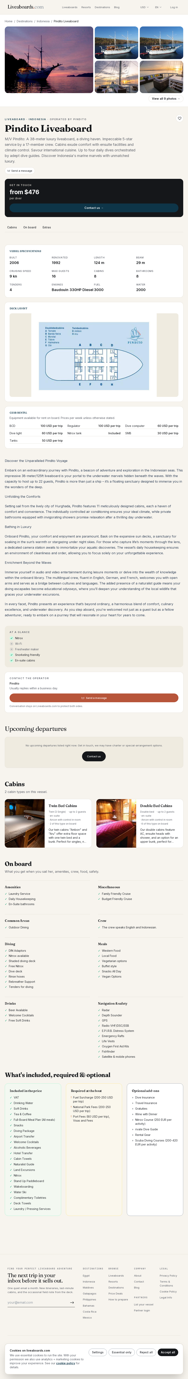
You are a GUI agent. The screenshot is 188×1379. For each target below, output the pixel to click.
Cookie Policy (168, 1291)
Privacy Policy (168, 1275)
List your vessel (143, 1304)
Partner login (142, 1310)
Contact (139, 1281)
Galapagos (89, 1293)
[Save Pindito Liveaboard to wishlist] (179, 118)
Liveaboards (69, 7)
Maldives (88, 1287)
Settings (98, 1352)
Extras (47, 227)
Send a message (19, 170)
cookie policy (65, 1363)
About (137, 1275)
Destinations (102, 7)
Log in (174, 7)
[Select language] (158, 7)
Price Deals (116, 1293)
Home (9, 21)
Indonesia (43, 21)
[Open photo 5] (161, 77)
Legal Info (166, 1297)
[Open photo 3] (161, 42)
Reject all (146, 1352)
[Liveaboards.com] (26, 7)
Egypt (86, 1275)
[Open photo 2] (116, 42)
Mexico (87, 1317)
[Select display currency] (144, 7)
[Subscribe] (71, 1302)
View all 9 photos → (166, 98)
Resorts (86, 7)
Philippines (89, 1299)
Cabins (12, 227)
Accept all (168, 1352)
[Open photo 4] (116, 77)
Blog (116, 7)
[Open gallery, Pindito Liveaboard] (49, 59)
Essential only (121, 1352)
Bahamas (88, 1305)
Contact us (94, 756)
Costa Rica (89, 1311)
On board (29, 227)
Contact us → (94, 207)
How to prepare (118, 1299)
